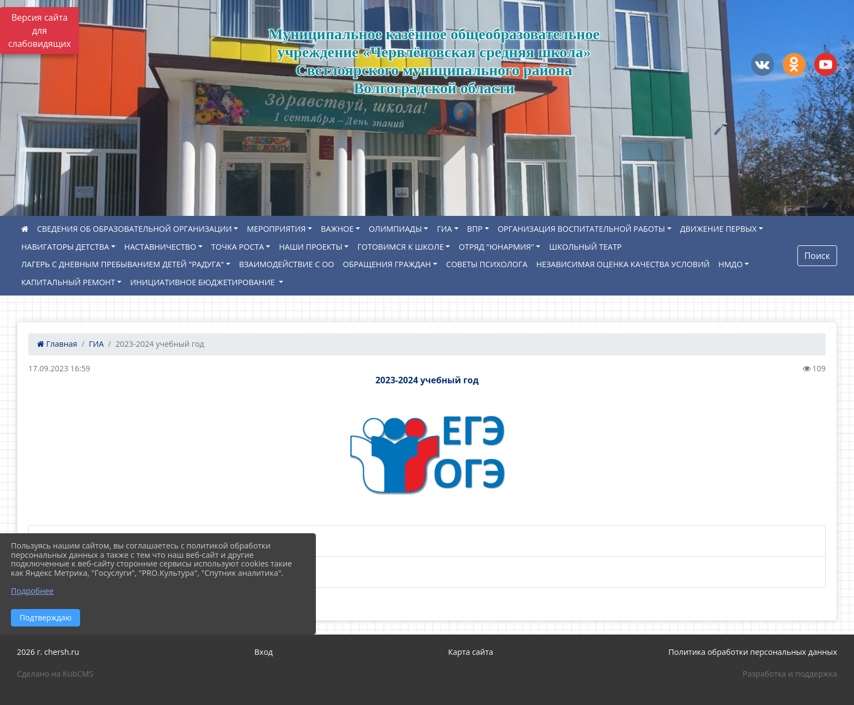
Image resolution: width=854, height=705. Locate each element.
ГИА (444, 229)
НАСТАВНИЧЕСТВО (160, 247)
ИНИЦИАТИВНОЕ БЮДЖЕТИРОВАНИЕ (203, 282)
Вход (263, 652)
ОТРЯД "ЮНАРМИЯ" (496, 247)
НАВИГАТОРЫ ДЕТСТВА (65, 247)
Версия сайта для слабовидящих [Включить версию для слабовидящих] (39, 30)
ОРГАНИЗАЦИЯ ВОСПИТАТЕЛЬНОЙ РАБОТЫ (581, 229)
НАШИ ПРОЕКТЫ (310, 247)
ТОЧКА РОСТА (237, 247)
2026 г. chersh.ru (48, 652)
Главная (57, 344)
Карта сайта (470, 652)
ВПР (475, 229)
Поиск (817, 256)
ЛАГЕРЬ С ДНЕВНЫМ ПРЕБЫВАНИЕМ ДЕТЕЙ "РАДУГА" (122, 264)
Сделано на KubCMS (55, 673)
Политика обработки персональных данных (752, 652)
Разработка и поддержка (790, 673)
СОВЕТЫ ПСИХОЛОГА (486, 264)
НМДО (730, 264)
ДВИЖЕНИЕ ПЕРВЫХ (718, 229)
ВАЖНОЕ (337, 229)
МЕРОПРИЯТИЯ (276, 229)
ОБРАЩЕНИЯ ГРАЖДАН (387, 264)
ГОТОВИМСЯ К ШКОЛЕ (400, 247)
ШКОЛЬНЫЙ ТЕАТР (585, 247)
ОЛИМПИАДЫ (395, 229)
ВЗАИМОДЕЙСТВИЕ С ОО (286, 264)
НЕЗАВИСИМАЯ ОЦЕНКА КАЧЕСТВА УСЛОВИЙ (623, 264)
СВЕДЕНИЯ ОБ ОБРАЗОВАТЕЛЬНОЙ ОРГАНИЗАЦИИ (134, 229)
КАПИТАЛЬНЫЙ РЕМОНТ (68, 282)
